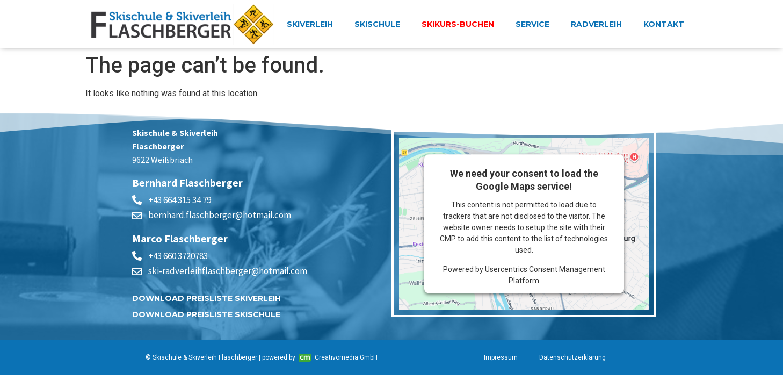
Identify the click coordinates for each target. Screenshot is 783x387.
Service (532, 24)
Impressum (501, 357)
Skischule (377, 24)
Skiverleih (310, 24)
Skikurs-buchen (458, 24)
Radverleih (596, 24)
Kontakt (663, 24)
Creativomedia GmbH (338, 358)
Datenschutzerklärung (572, 357)
